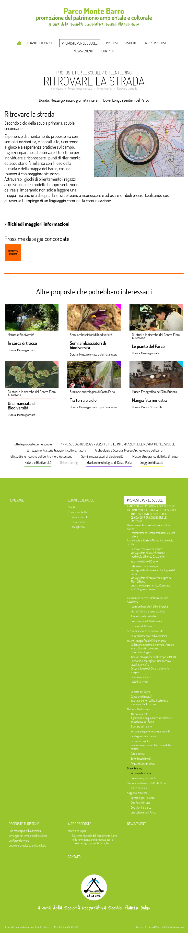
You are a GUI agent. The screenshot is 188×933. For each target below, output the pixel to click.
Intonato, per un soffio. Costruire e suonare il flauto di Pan (149, 702)
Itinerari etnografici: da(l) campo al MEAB (153, 657)
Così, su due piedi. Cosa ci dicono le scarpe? (150, 670)
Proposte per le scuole (80, 43)
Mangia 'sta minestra (149, 400)
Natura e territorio (81, 517)
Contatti (108, 51)
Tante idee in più (77, 831)
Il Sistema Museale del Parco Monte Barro (94, 835)
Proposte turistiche (121, 43)
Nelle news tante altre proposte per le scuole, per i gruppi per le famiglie (92, 841)
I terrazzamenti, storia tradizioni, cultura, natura (55, 450)
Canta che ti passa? (141, 696)
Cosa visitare (78, 522)
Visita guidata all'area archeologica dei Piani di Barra (151, 579)
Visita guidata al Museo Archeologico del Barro (153, 572)
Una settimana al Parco (143, 812)
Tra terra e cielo (83, 400)
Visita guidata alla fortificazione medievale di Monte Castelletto (148, 554)
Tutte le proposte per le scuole (32, 444)
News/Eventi (83, 51)
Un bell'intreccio (139, 682)
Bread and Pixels (152, 927)
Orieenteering (69, 462)
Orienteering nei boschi (143, 778)
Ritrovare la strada (141, 773)
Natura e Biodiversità (37, 462)
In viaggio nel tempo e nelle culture (28, 835)
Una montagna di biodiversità (25, 831)
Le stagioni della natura (143, 736)
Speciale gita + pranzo (143, 798)
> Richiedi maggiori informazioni (37, 224)
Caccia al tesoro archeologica (146, 549)
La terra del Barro (140, 692)
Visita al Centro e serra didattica (148, 611)
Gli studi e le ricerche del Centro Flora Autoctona (41, 456)
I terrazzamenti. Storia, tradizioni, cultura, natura (153, 534)
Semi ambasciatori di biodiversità (88, 345)
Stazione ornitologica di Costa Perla (108, 462)
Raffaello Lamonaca (174, 927)
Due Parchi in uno (140, 802)
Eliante (71, 507)
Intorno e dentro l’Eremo (144, 561)
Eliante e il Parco (40, 43)
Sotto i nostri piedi (141, 758)
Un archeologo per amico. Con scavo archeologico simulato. (151, 587)
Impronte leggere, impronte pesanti (150, 731)
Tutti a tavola (138, 753)
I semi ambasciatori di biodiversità (149, 606)
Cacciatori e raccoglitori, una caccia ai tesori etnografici (151, 662)
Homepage (19, 43)
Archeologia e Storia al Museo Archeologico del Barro (129, 450)
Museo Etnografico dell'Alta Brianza (155, 456)
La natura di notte (140, 741)
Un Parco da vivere (19, 840)
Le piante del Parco (148, 346)
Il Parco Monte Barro (79, 512)
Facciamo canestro (141, 677)
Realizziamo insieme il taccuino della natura (151, 747)
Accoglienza (78, 527)
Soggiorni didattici (152, 462)
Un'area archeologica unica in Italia (28, 845)
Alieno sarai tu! (139, 714)
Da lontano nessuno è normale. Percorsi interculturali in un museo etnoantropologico (153, 648)
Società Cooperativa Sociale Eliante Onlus (27, 927)
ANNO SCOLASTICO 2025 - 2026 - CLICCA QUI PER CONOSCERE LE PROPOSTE (149, 517)
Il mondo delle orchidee (144, 616)
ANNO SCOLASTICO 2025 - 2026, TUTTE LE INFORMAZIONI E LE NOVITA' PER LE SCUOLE (118, 444)
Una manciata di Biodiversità (21, 405)
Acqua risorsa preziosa (143, 763)
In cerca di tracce (22, 343)
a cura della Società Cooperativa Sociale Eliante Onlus (94, 908)
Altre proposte (156, 43)
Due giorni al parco (141, 807)
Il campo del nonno (141, 726)
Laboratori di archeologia (144, 566)
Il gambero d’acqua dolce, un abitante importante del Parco (151, 719)
